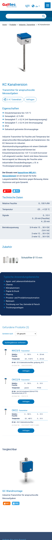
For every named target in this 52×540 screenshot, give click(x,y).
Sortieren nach (7, 334)
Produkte (12, 25)
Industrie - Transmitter (27, 25)
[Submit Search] (43, 16)
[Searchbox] (23, 16)
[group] (26, 52)
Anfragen (30, 99)
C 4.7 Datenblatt (14, 99)
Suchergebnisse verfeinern (15, 343)
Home (4, 25)
